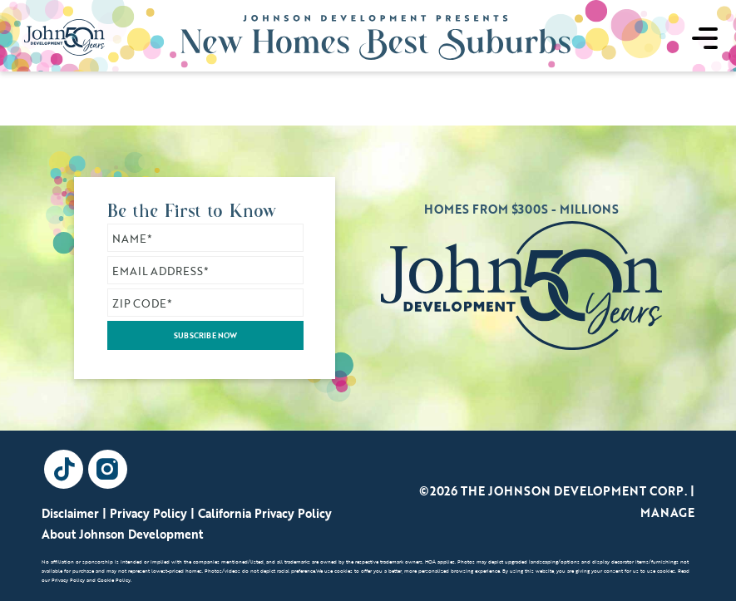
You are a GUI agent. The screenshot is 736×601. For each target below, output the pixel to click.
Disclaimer (70, 513)
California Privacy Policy (265, 513)
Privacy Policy (148, 513)
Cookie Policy (114, 580)
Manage (667, 512)
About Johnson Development (122, 534)
